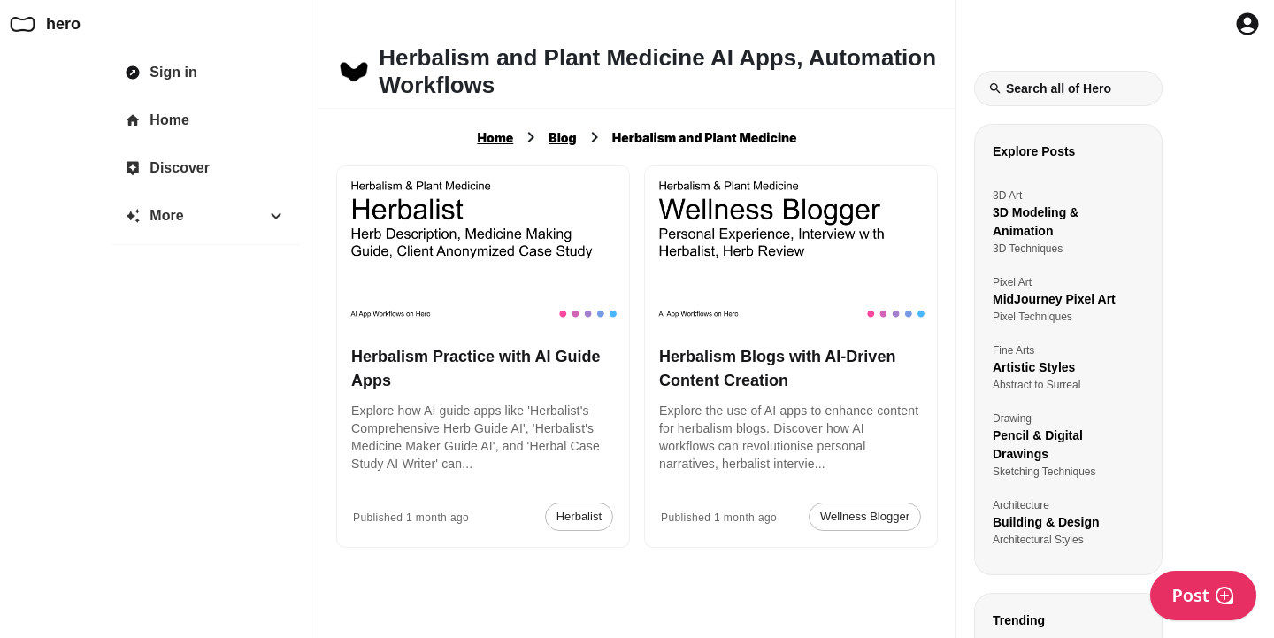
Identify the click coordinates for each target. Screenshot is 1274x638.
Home (495, 137)
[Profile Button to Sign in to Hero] (1247, 24)
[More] (205, 215)
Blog (562, 137)
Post (1203, 595)
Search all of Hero (1049, 88)
